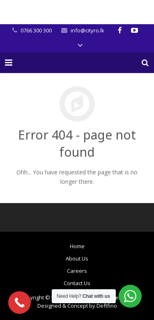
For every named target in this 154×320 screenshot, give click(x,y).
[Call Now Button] (19, 302)
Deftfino (107, 305)
